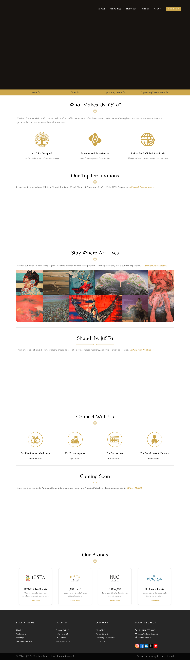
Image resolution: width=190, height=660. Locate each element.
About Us (99, 630)
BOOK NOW (173, 9)
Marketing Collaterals (105, 637)
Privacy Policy (62, 630)
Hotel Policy (61, 634)
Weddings (20, 634)
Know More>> (35, 458)
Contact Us (100, 641)
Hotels (18, 630)
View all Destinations (141, 187)
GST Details (61, 637)
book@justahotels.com (147, 634)
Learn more (35, 600)
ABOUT (157, 9)
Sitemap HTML (62, 641)
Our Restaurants (23, 641)
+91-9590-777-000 (146, 630)
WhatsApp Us (143, 637)
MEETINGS (131, 9)
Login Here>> (75, 458)
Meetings (20, 637)
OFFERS (145, 9)
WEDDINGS (115, 9)
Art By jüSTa (101, 634)
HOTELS (101, 9)
